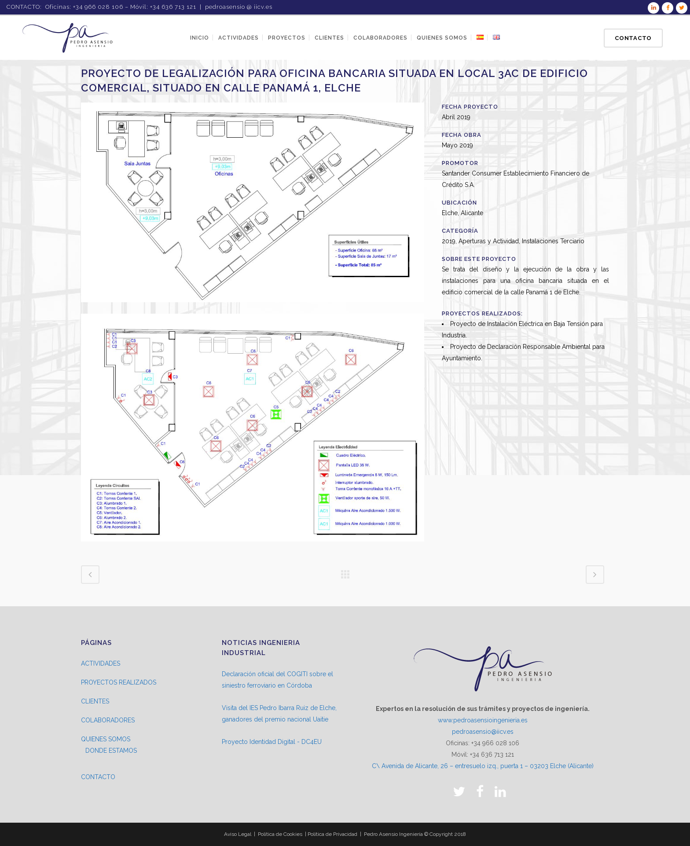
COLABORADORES (108, 720)
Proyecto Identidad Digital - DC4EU (272, 741)
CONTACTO (98, 776)
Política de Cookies (280, 834)
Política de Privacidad (332, 834)
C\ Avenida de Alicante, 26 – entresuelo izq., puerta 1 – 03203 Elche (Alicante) (483, 765)
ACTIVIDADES (100, 663)
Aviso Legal (237, 834)
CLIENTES (95, 701)
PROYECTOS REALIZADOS (118, 682)
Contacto (633, 38)
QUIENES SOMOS (105, 739)
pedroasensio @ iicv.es (238, 7)
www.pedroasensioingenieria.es (483, 720)
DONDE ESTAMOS (111, 750)
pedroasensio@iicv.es (483, 731)
